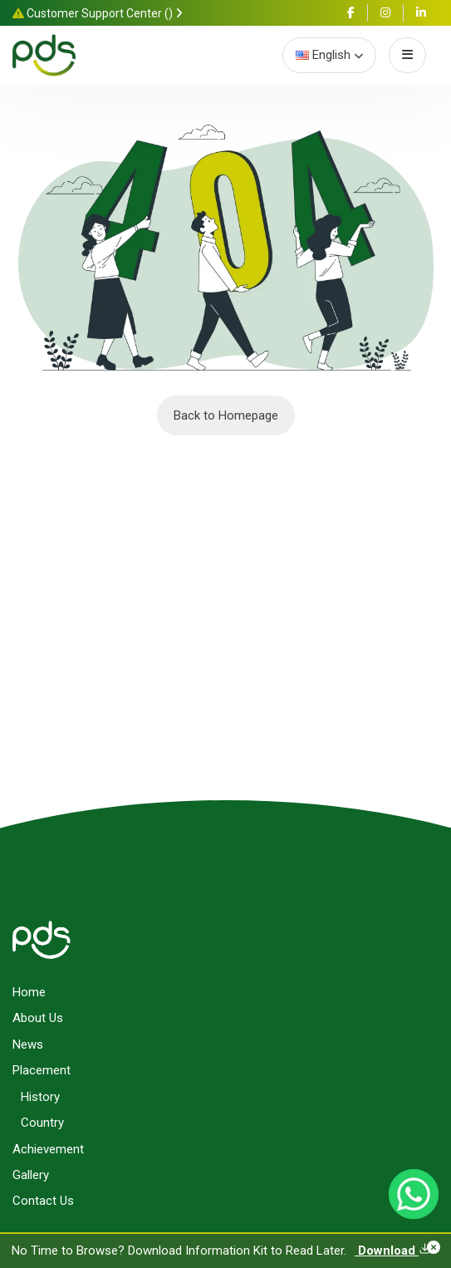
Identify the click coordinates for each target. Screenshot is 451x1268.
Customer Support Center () (97, 13)
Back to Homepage (226, 415)
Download (393, 1250)
